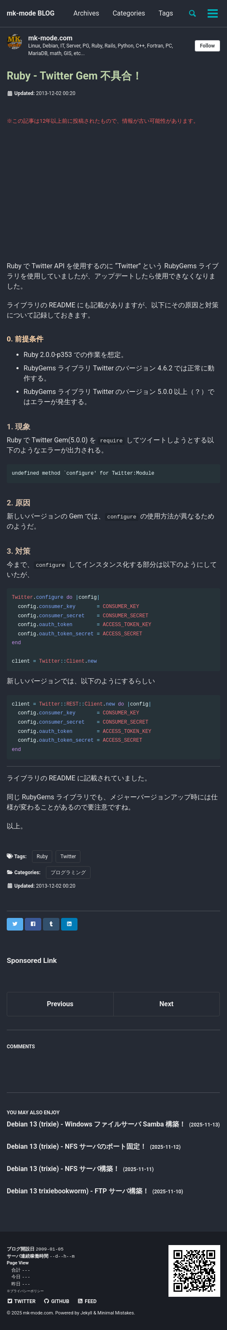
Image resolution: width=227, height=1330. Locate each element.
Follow (207, 46)
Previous (60, 1004)
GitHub (56, 1301)
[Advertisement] (113, 198)
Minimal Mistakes (115, 1313)
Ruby (42, 856)
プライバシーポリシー (27, 1291)
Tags (165, 13)
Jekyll (86, 1313)
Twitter (68, 856)
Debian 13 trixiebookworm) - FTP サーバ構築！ (79, 1191)
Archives (86, 13)
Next (167, 1004)
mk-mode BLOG (31, 13)
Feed (86, 1301)
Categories (128, 13)
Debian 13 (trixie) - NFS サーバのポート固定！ (77, 1146)
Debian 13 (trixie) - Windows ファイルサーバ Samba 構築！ (97, 1124)
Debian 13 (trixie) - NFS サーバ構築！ (64, 1169)
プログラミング (68, 872)
